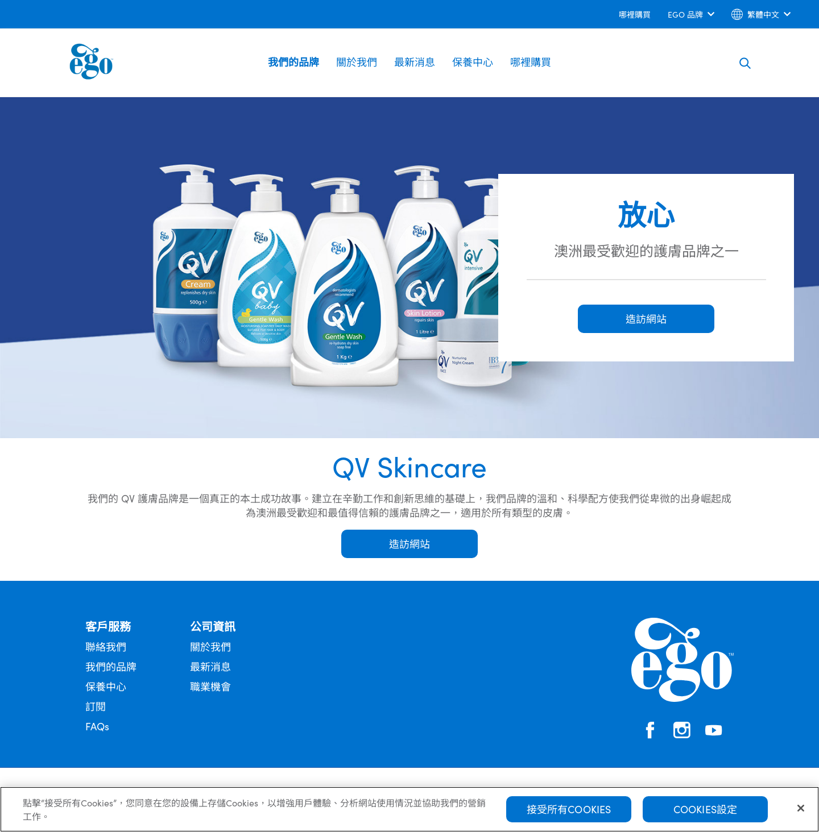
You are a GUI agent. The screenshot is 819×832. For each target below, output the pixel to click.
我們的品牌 (293, 62)
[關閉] (800, 812)
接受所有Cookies (569, 813)
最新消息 (414, 62)
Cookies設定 (705, 813)
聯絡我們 (105, 646)
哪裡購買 (530, 62)
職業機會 (210, 686)
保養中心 (472, 62)
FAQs (97, 726)
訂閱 (95, 706)
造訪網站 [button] (646, 318)
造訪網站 (409, 543)
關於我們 (356, 62)
